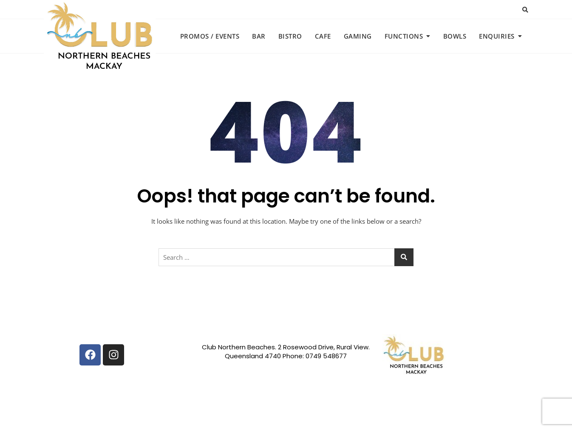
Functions (404, 36)
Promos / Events (210, 36)
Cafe (323, 36)
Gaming (358, 36)
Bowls (455, 36)
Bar (259, 36)
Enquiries (497, 36)
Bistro (290, 36)
